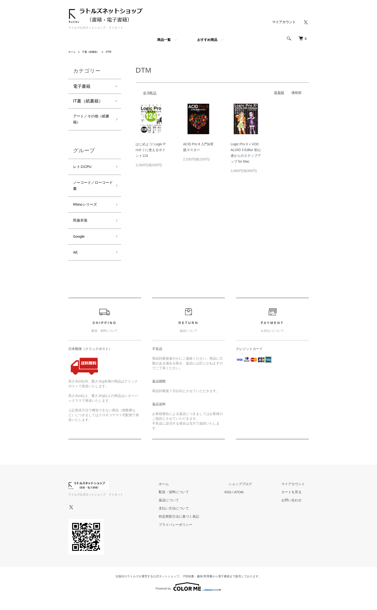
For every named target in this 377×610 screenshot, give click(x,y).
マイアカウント (284, 22)
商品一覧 (164, 40)
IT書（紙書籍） (94, 51)
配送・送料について (193, 504)
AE (76, 263)
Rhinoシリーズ (87, 212)
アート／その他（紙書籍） (88, 120)
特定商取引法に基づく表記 (198, 528)
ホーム (72, 51)
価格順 (296, 93)
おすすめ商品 (207, 40)
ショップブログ (252, 496)
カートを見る (295, 504)
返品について (188, 512)
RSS (243, 504)
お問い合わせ (295, 512)
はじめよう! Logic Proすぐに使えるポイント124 (150, 150)
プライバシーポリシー (195, 536)
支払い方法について (193, 520)
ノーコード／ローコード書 (90, 191)
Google (80, 246)
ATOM (254, 504)
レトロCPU (84, 170)
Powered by (188, 598)
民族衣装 (81, 229)
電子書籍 (81, 86)
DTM (113, 51)
